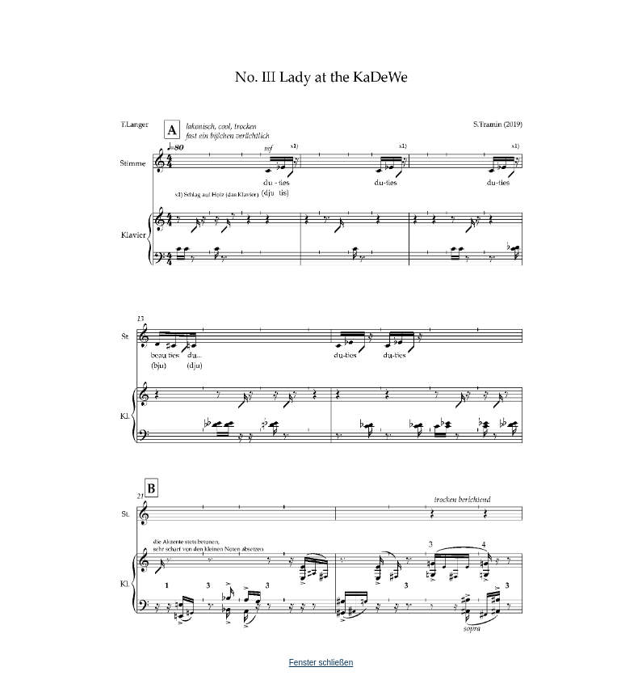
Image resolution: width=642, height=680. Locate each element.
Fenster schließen (321, 662)
